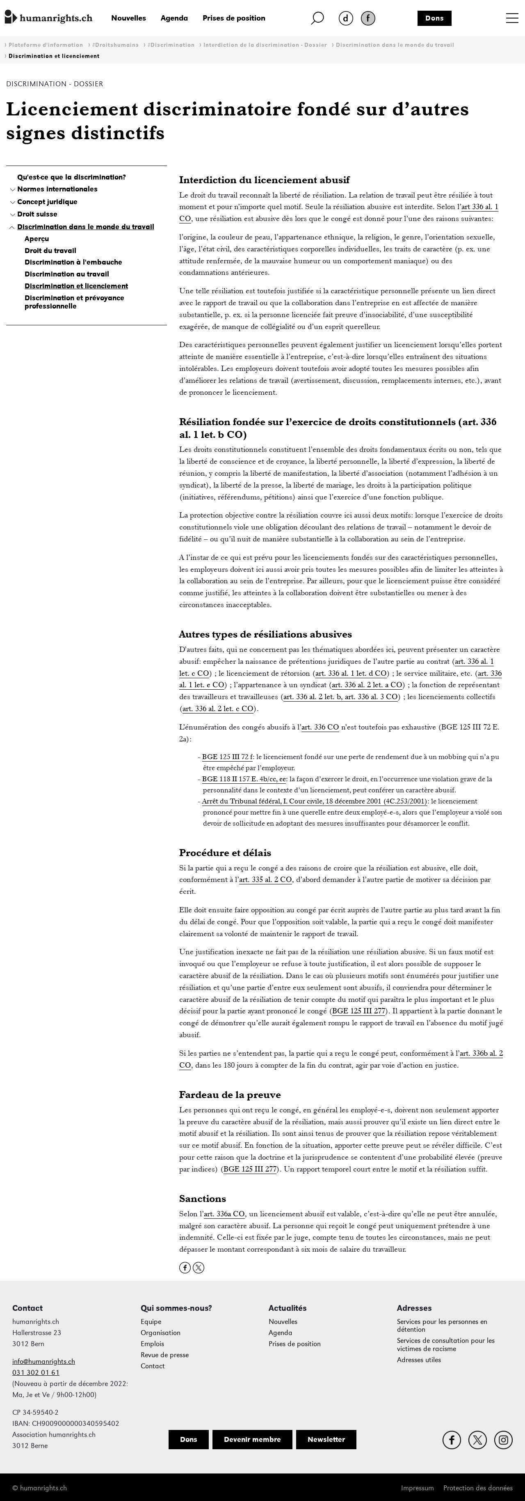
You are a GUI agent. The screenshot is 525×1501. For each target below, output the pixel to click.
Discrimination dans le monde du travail (395, 44)
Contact (153, 1366)
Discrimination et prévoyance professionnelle (74, 302)
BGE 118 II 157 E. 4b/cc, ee (244, 778)
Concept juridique (47, 202)
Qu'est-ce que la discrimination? (71, 177)
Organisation (160, 1332)
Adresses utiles (419, 1360)
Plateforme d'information (46, 44)
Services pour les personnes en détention (442, 1325)
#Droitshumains (115, 44)
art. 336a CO (224, 1213)
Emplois (152, 1344)
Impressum (417, 1488)
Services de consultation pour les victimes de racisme (446, 1344)
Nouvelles (128, 18)
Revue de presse (165, 1355)
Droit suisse (37, 214)
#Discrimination (171, 44)
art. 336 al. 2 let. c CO (218, 708)
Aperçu (37, 239)
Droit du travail (50, 250)
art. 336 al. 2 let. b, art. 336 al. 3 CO (340, 696)
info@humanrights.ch (43, 1361)
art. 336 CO (320, 727)
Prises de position (234, 18)
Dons (434, 18)
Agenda (174, 18)
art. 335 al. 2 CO (265, 879)
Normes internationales (57, 189)
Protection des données (478, 1488)
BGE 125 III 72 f (227, 756)
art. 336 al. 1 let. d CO (351, 673)
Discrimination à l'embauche (73, 262)
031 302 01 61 (35, 1372)
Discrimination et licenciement (54, 56)
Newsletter (326, 1439)
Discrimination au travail (67, 274)
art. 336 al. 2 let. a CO (367, 684)
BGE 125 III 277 (358, 1010)
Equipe (151, 1321)
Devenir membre (252, 1439)
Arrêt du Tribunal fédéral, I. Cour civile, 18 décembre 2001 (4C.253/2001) (314, 801)
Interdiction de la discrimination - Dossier (265, 44)
